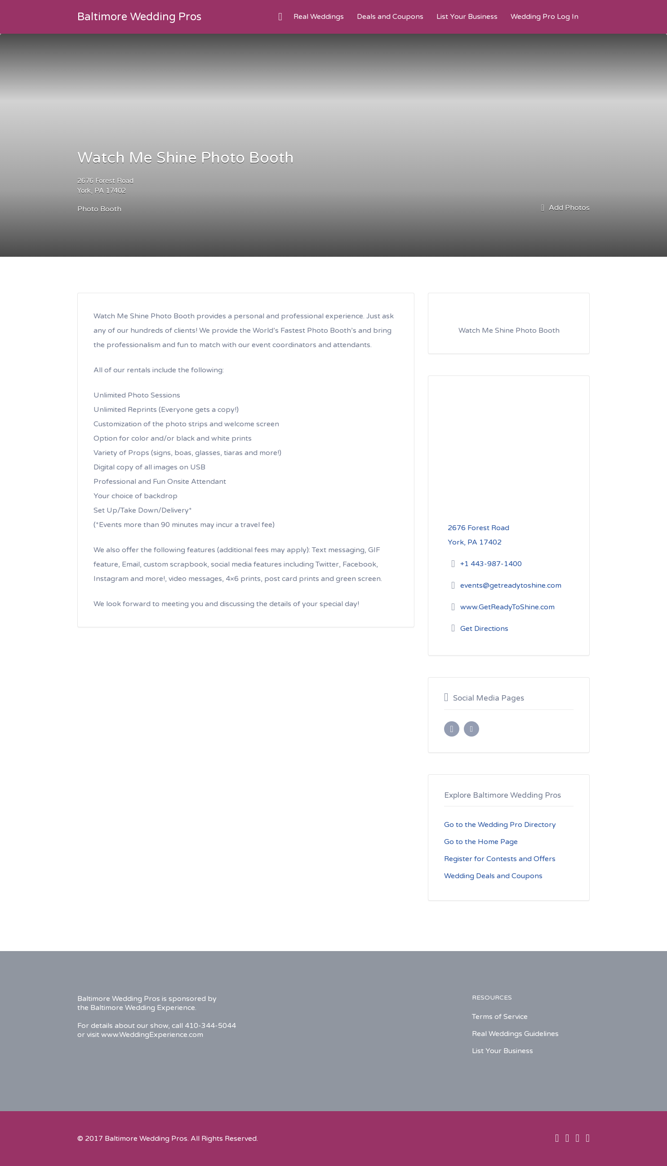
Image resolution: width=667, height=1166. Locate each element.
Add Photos (565, 208)
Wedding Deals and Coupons (493, 875)
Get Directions (484, 628)
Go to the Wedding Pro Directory (500, 824)
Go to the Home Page (481, 841)
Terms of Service (500, 1016)
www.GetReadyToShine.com (507, 607)
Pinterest (588, 1138)
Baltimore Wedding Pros (139, 16)
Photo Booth (99, 209)
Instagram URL (471, 729)
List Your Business (467, 16)
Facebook (557, 1138)
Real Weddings (318, 16)
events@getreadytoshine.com (510, 585)
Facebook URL (451, 729)
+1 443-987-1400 (491, 563)
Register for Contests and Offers (500, 858)
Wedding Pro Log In (544, 16)
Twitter (567, 1138)
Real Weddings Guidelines (515, 1033)
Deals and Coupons (390, 16)
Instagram (577, 1138)
